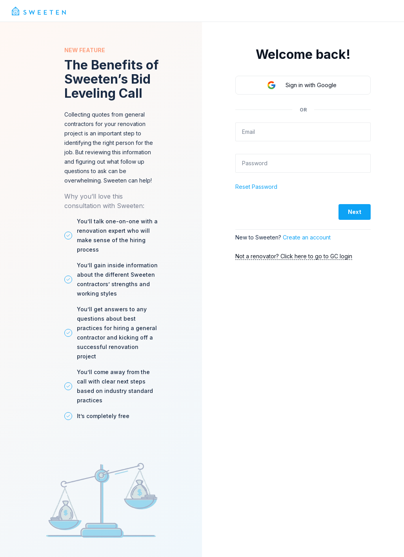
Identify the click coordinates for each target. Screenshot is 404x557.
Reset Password (256, 186)
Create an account (307, 237)
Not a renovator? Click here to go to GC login (293, 256)
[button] (302, 85)
